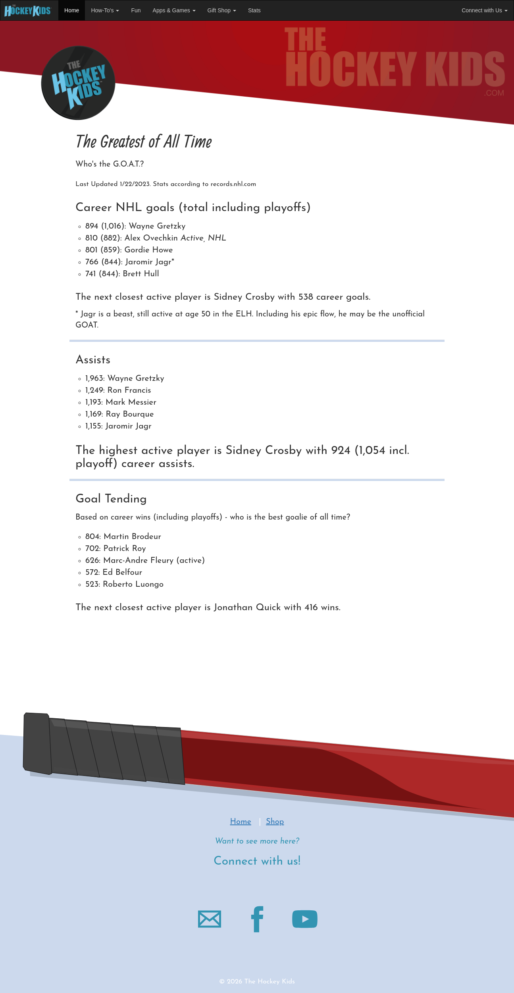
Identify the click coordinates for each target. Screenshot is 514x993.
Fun (136, 10)
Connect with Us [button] (485, 10)
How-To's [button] (105, 10)
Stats (254, 10)
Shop (275, 822)
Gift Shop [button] (222, 10)
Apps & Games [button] (174, 10)
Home (71, 10)
